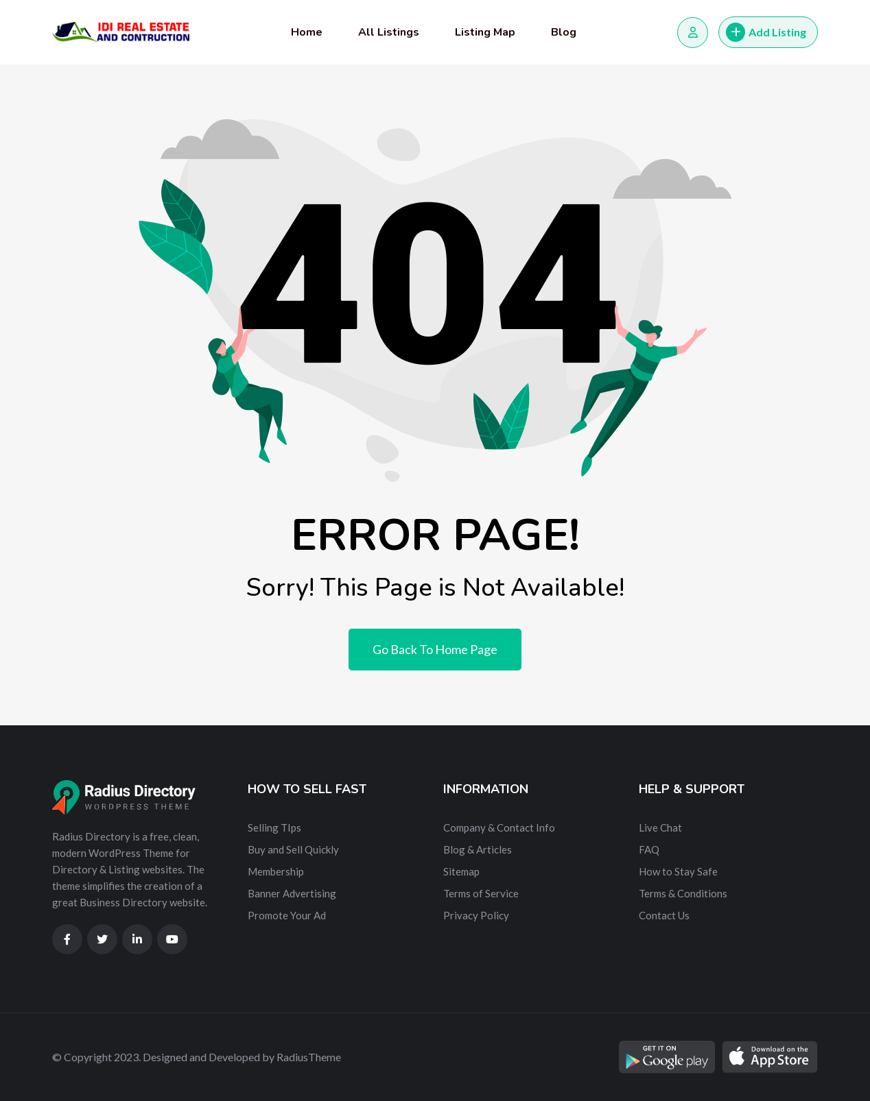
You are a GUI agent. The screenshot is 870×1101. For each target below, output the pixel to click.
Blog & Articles (477, 849)
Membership (276, 871)
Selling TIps (274, 827)
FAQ (649, 849)
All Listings (388, 32)
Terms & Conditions (683, 893)
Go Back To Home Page (435, 649)
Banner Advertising (292, 893)
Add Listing (766, 32)
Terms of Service (481, 893)
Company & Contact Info (499, 827)
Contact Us (664, 915)
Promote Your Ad (287, 915)
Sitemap (461, 871)
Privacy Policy (476, 915)
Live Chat (660, 827)
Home (306, 32)
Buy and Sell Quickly (293, 849)
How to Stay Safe (678, 871)
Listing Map (485, 32)
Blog (563, 32)
